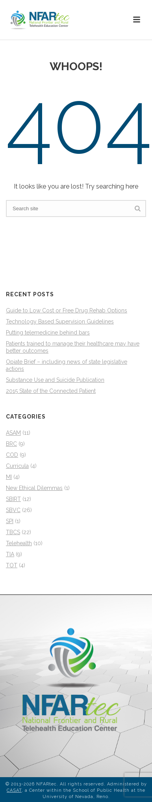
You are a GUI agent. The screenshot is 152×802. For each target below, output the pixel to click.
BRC (11, 444)
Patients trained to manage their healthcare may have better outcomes (72, 347)
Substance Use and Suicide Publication (55, 380)
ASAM (13, 433)
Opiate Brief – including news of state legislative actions (66, 365)
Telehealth (19, 543)
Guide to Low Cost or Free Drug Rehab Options (66, 310)
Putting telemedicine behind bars (48, 332)
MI (9, 477)
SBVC (13, 510)
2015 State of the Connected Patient (51, 391)
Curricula (17, 466)
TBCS (13, 532)
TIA (10, 554)
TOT (11, 565)
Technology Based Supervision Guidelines (60, 321)
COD (12, 455)
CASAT (14, 790)
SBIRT (13, 499)
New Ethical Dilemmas (34, 488)
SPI (9, 521)
